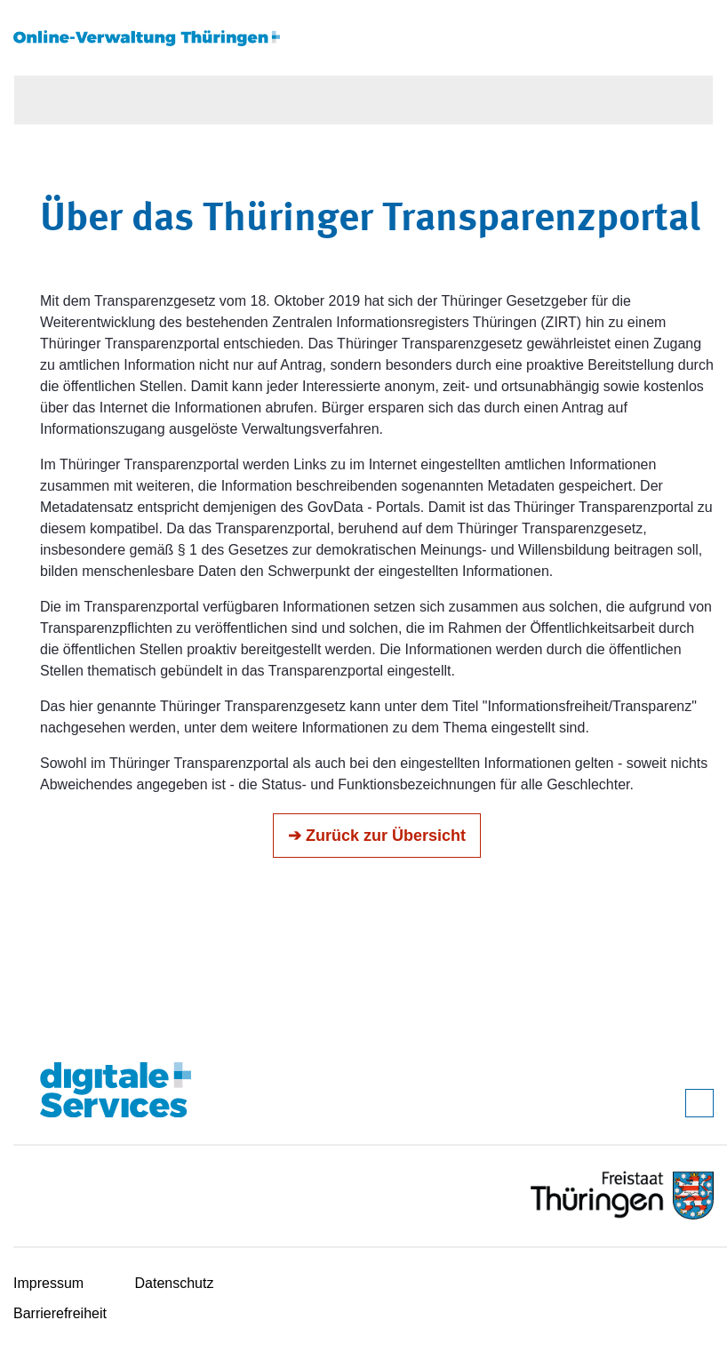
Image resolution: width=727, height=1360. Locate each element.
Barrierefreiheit (60, 1313)
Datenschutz (174, 1283)
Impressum (48, 1283)
